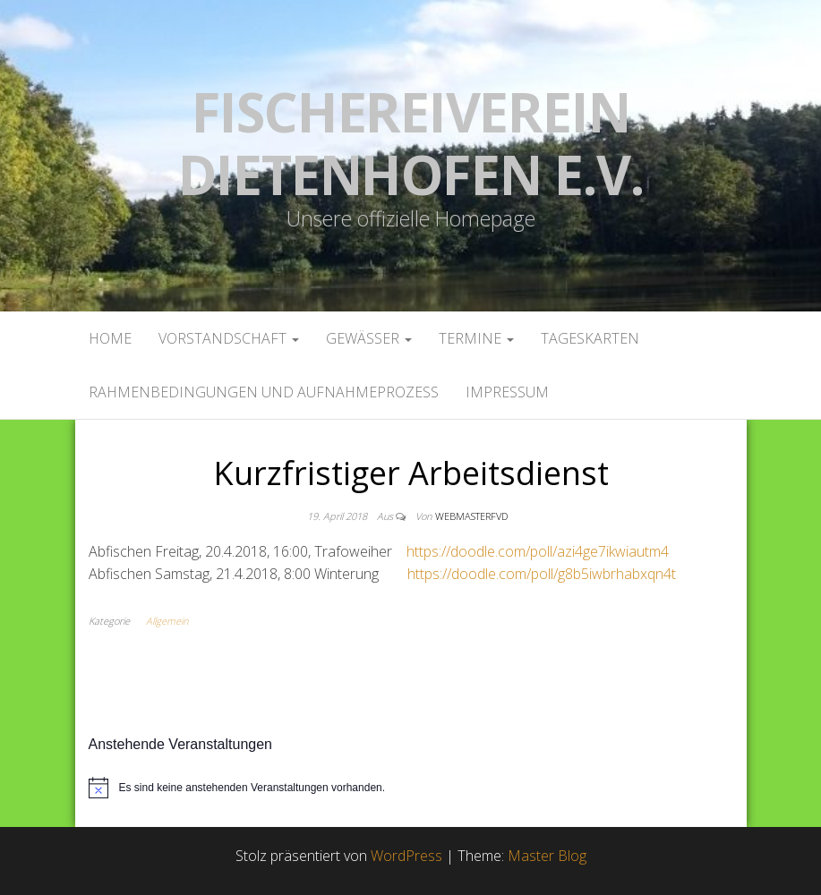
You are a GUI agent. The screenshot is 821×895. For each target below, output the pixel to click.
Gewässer (369, 338)
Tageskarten (590, 338)
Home (110, 338)
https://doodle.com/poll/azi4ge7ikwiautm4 (537, 551)
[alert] (411, 787)
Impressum (507, 392)
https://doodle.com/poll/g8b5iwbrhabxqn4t (541, 574)
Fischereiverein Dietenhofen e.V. (411, 143)
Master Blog (547, 855)
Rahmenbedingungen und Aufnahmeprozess (264, 392)
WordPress (406, 855)
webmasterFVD (471, 516)
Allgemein (167, 620)
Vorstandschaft (228, 338)
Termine (476, 338)
